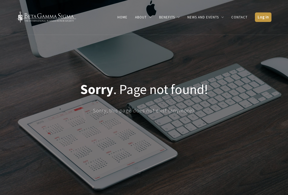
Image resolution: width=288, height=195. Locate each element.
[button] (143, 17)
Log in (263, 17)
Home (122, 17)
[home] (46, 16)
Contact (239, 17)
